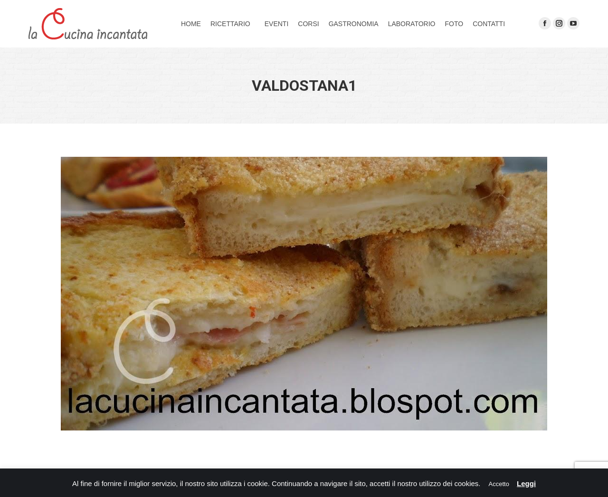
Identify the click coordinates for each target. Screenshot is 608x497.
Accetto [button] (499, 483)
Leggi (526, 483)
